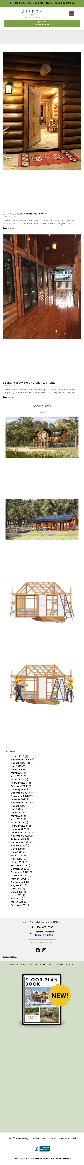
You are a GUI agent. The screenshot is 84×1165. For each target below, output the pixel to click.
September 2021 (20, 882)
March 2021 (17, 902)
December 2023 (20, 792)
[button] (71, 14)
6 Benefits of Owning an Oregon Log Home (29, 382)
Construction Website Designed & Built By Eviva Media (42, 1158)
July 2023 (16, 809)
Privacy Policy (10, 956)
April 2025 (16, 776)
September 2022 (20, 842)
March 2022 (17, 862)
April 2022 (16, 859)
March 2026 (17, 756)
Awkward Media (69, 1138)
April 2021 (16, 898)
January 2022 (18, 868)
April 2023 (16, 819)
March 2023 (17, 822)
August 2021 (17, 885)
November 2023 (20, 796)
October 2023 (18, 799)
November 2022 (20, 835)
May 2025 (16, 773)
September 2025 (20, 759)
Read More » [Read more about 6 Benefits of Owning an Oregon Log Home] (8, 397)
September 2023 (20, 802)
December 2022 (20, 832)
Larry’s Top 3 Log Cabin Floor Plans (24, 213)
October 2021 (18, 878)
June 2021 (16, 892)
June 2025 (17, 769)
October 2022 (18, 839)
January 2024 (18, 789)
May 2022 (16, 855)
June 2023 (17, 812)
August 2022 (18, 845)
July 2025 (16, 766)
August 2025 (18, 763)
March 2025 (17, 779)
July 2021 (16, 888)
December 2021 (19, 872)
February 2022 (19, 865)
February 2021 (18, 905)
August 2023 (18, 806)
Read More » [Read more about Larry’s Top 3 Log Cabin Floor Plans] (8, 228)
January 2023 (18, 829)
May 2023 (16, 816)
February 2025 (19, 782)
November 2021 (19, 875)
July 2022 (16, 849)
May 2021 (16, 895)
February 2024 (19, 786)
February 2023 (19, 825)
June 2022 (17, 852)
